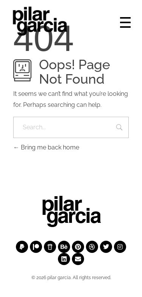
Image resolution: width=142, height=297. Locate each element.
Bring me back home (46, 147)
